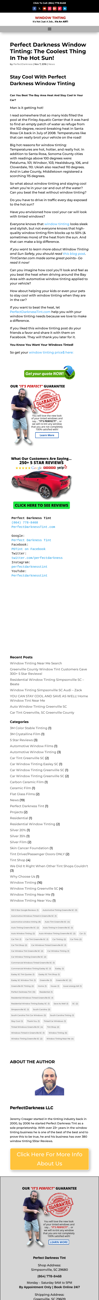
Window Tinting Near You (31, 900)
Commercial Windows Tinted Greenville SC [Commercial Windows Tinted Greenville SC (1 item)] (33, 963)
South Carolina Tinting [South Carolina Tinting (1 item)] (62, 1015)
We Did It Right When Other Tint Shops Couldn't (49, 866)
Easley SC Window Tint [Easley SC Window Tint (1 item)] (23, 980)
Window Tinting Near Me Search (36, 663)
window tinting (56, 224)
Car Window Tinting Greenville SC (37, 770)
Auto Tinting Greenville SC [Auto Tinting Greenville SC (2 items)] (25, 927)
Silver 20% (18, 830)
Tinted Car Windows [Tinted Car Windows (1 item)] (55, 1021)
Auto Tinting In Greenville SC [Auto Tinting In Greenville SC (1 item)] (58, 927)
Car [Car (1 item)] (83, 933)
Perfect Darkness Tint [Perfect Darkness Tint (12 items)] (23, 992)
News (51, 64)
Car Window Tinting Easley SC (34, 764)
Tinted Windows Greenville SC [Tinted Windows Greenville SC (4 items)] (27, 1027)
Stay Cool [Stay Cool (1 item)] (17, 1021)
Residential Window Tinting (32, 824)
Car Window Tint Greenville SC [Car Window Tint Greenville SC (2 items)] (27, 951)
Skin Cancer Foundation (29, 848)
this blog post (74, 254)
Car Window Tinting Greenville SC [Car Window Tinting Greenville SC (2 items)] (28, 957)
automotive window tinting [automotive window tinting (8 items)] (26, 922)
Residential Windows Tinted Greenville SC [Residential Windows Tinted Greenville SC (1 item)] (32, 998)
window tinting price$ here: (51, 352)
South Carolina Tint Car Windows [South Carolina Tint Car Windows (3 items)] (28, 1015)
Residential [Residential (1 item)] (46, 992)
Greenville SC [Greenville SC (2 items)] (63, 980)
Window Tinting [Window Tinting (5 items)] (58, 1033)
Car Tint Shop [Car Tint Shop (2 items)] (19, 945)
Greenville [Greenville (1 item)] (46, 980)
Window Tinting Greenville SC (34, 888)
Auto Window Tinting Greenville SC (38, 706)
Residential (19, 818)
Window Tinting (23, 882)
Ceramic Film (20, 788)
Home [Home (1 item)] (42, 986)
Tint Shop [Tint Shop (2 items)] (53, 1027)
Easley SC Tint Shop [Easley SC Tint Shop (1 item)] (49, 974)
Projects (16, 812)
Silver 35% (18, 836)
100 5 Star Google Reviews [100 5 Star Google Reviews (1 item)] (25, 910)
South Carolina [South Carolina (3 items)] (41, 1009)
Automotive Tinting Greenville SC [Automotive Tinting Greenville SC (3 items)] (60, 910)
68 (57, 3)
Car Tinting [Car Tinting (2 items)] (59, 939)
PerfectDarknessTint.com (30, 312)
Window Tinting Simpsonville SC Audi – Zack (46, 690)
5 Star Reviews (21, 740)
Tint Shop (17, 860)
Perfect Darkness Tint (27, 806)
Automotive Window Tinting (33, 752)
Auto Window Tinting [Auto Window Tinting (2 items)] (23, 933)
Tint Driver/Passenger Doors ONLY (37, 854)
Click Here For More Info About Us (49, 1159)
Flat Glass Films (22, 794)
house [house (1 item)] (55, 986)
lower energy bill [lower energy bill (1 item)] (72, 986)
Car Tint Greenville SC (27, 758)
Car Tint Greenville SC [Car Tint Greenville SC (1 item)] (36, 939)
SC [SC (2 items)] (75, 1003)
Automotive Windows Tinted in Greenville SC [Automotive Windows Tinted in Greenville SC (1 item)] (34, 916)
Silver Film (18, 842)
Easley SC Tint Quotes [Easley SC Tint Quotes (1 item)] (22, 974)
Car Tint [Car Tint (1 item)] (16, 939)
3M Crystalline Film (25, 734)
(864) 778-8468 (49, 1276)
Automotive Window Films (31, 746)
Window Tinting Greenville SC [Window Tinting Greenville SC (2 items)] (26, 1039)
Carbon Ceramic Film (27, 782)
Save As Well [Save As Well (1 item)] (61, 1003)
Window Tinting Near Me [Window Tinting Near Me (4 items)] (60, 1039)
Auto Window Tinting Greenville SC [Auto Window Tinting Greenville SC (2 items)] (57, 933)
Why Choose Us (22, 876)
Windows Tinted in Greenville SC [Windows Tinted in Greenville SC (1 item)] (28, 1033)
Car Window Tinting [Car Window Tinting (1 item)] (58, 951)
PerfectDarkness (23, 64)
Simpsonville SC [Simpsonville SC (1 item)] (20, 1009)
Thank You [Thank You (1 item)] (33, 1021)
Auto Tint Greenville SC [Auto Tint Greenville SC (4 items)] (57, 922)
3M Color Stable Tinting (28, 728)
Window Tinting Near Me (30, 894)
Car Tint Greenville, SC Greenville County (42, 712)
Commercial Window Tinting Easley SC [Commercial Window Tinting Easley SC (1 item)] (31, 968)
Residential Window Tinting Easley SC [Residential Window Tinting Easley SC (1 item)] (30, 1003)
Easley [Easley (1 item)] (59, 968)
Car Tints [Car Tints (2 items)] (76, 939)
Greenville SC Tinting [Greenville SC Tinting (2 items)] (22, 986)
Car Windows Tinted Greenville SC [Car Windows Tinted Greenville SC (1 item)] (48, 945)
